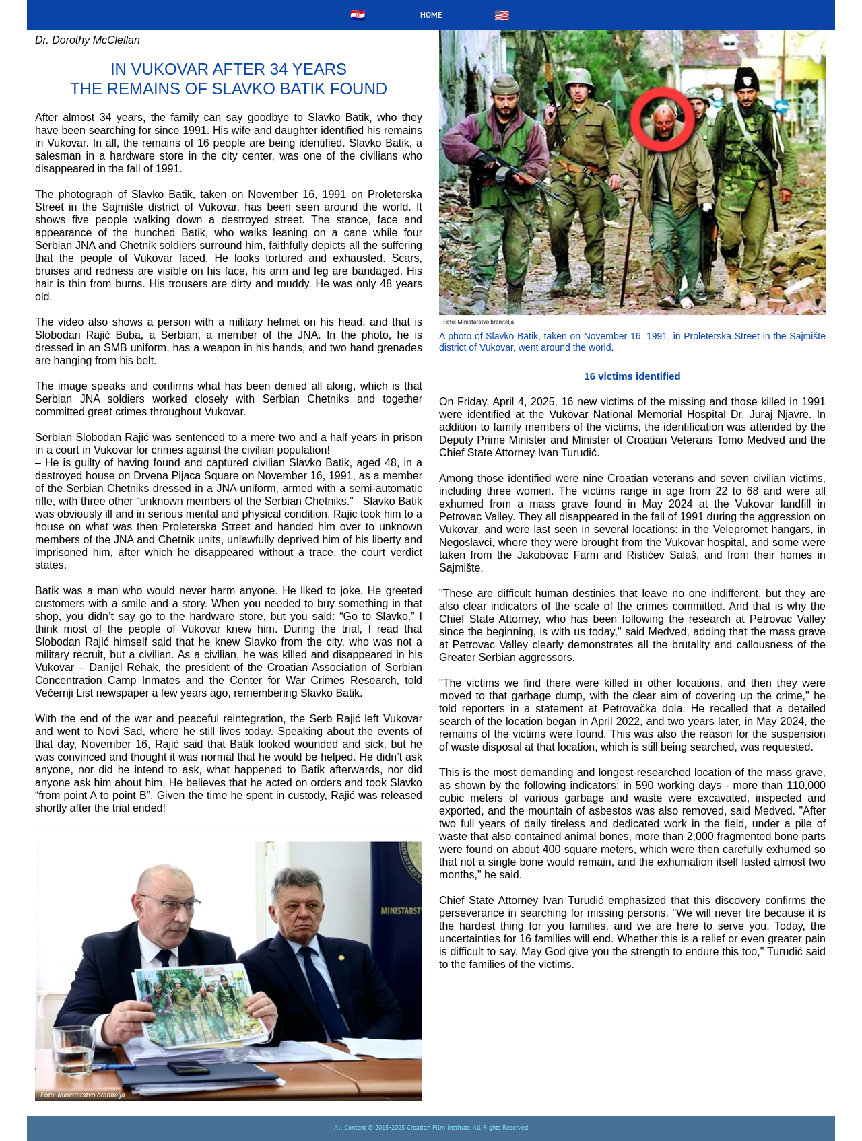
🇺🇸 (501, 15)
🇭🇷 (357, 15)
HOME (431, 14)
